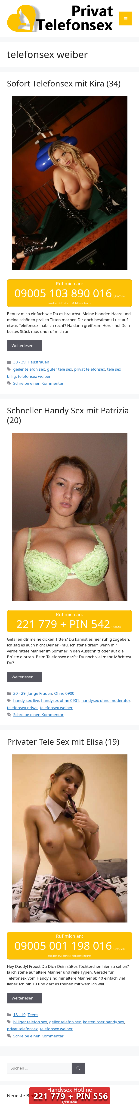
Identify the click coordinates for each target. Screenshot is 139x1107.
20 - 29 (19, 693)
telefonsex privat (22, 707)
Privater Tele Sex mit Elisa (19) (63, 741)
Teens (33, 1014)
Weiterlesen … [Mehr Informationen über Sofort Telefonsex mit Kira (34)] (24, 345)
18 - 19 (19, 1014)
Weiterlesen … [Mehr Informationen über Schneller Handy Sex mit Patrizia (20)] (24, 677)
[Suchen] (78, 1068)
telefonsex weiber (34, 376)
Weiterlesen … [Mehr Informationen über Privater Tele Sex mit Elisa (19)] (24, 998)
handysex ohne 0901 (60, 700)
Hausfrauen (38, 362)
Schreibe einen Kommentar (38, 383)
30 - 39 (19, 362)
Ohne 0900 (64, 693)
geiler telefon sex (29, 369)
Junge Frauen (40, 693)
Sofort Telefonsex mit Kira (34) (63, 83)
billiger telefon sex (30, 1021)
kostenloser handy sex (103, 1021)
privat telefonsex (89, 369)
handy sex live (26, 700)
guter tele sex (59, 369)
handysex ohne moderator (105, 700)
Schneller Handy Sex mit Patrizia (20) (68, 415)
